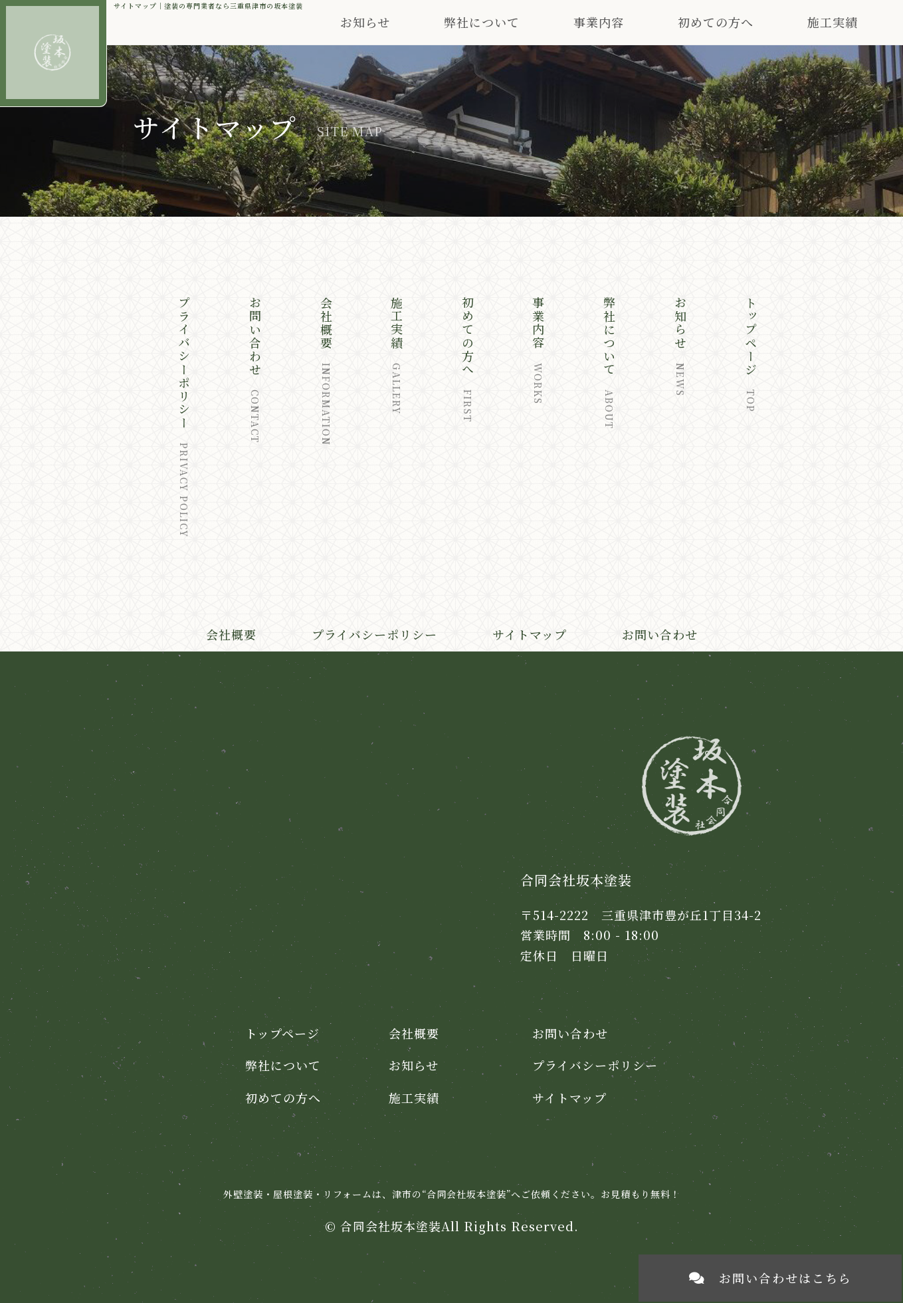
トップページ (282, 1033)
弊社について (283, 1065)
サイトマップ (529, 634)
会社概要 (231, 634)
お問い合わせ (660, 634)
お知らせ (365, 22)
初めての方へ (715, 22)
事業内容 (598, 22)
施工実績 (832, 22)
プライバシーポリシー (374, 634)
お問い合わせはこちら (770, 1277)
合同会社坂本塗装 (390, 1226)
